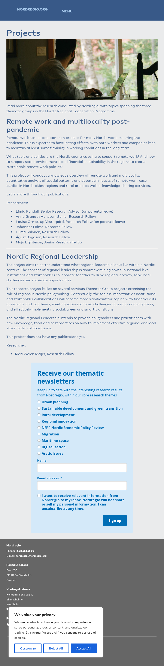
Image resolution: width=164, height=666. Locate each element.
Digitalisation (51, 447)
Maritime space (53, 440)
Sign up (115, 520)
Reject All (56, 648)
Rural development (56, 415)
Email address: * (49, 478)
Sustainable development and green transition (80, 408)
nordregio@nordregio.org (31, 555)
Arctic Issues (50, 453)
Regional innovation (56, 421)
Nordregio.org (32, 9)
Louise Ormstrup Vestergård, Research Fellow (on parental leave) (70, 221)
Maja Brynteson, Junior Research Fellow (49, 242)
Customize (28, 648)
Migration (48, 434)
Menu (67, 11)
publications (58, 194)
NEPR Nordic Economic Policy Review (70, 428)
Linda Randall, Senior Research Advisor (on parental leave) (64, 211)
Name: (42, 460)
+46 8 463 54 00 (24, 550)
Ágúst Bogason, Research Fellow (43, 236)
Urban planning (52, 402)
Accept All (83, 648)
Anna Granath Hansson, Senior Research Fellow (56, 216)
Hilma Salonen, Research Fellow (42, 231)
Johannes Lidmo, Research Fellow (44, 226)
